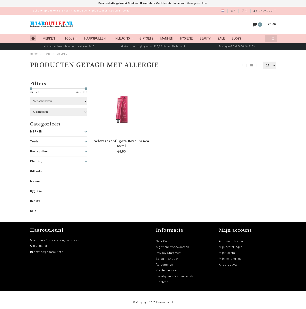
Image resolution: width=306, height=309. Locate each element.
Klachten (162, 282)
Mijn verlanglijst (230, 258)
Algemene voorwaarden (172, 247)
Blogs (236, 38)
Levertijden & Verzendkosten (175, 276)
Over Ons (162, 241)
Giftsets (146, 38)
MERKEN (49, 38)
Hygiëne (186, 38)
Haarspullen (95, 38)
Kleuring (122, 38)
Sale (221, 38)
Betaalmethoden (167, 258)
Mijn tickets (227, 252)
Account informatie (232, 241)
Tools (69, 38)
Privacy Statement (168, 252)
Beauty (205, 38)
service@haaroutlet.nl (49, 251)
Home (34, 53)
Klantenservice (166, 270)
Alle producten (229, 264)
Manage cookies (197, 3)
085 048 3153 (42, 246)
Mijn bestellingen (230, 247)
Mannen (166, 38)
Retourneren (164, 264)
